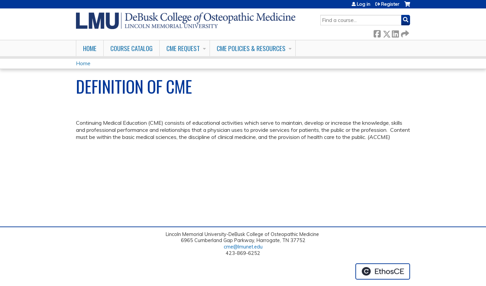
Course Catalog (131, 48)
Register (390, 4)
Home (90, 48)
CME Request (183, 48)
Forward (404, 33)
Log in (363, 4)
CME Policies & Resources (251, 48)
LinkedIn (395, 33)
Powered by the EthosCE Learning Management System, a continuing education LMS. (382, 271)
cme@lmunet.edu (243, 247)
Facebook (377, 33)
